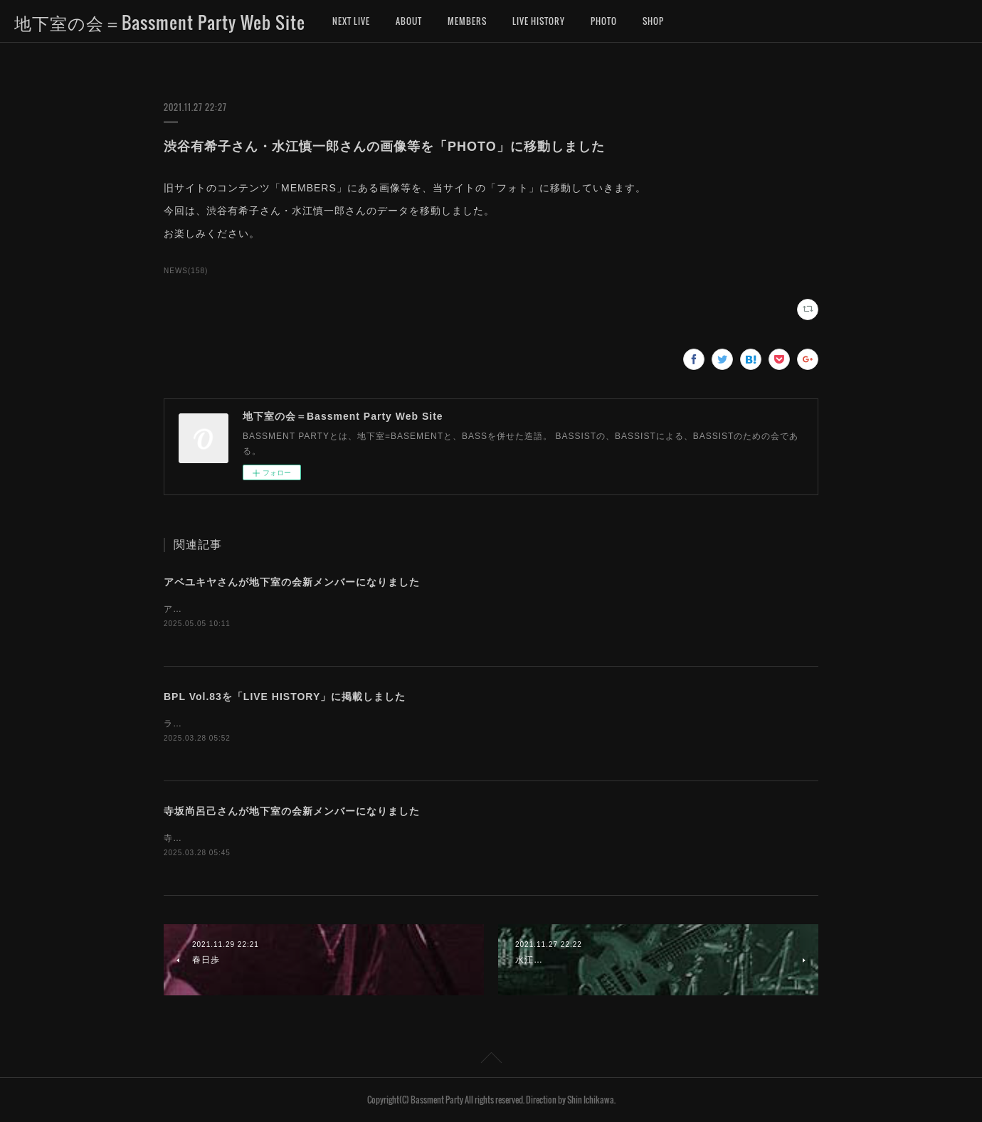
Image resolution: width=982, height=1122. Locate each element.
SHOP (653, 21)
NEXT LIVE (351, 21)
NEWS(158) (186, 271)
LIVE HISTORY (538, 21)
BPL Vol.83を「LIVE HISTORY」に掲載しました (285, 696)
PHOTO (604, 21)
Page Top (491, 1060)
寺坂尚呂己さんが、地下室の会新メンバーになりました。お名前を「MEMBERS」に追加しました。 (373, 838)
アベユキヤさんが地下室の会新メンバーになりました (292, 582)
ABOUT (409, 21)
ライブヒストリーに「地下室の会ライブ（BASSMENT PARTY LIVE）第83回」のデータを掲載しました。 (387, 724)
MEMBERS (467, 21)
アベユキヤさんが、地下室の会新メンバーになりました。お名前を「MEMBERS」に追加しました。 (373, 609)
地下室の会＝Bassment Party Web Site (159, 22)
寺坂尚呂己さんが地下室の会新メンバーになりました (292, 811)
